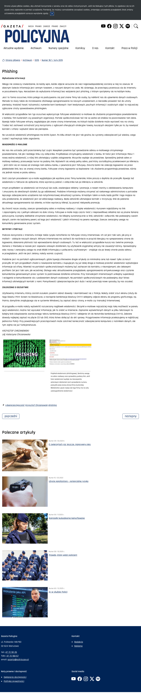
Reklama (78, 646)
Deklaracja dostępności (15, 677)
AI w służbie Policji (58, 591)
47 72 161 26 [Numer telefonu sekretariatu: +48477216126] (11, 652)
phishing (52, 405)
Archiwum (36, 48)
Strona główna (12, 60)
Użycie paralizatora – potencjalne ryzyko (68, 481)
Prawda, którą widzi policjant (63, 555)
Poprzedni (12, 416)
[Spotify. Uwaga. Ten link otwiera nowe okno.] (127, 26)
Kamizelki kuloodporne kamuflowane (67, 518)
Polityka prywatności (14, 681)
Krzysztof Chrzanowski (36, 405)
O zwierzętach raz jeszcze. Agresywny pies (70, 444)
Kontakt (109, 48)
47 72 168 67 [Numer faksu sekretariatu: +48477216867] (12, 655)
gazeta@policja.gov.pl (18, 659)
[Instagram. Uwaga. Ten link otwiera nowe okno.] (115, 26)
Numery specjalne (58, 48)
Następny (132, 416)
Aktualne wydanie (14, 48)
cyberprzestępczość (15, 405)
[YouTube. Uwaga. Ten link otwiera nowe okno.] (103, 26)
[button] (136, 26)
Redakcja (78, 641)
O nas (95, 48)
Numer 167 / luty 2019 (52, 60)
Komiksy (80, 48)
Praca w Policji (129, 48)
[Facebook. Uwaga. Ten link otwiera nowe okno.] (109, 26)
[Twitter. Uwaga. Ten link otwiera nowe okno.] (121, 26)
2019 (37, 60)
